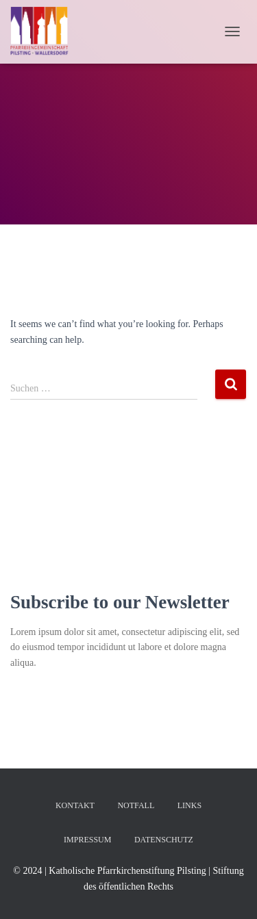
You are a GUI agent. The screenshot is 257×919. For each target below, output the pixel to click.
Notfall (135, 805)
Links (189, 805)
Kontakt (75, 805)
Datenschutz (163, 839)
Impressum (87, 839)
